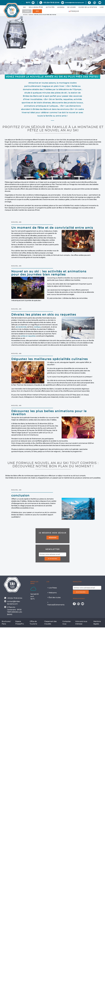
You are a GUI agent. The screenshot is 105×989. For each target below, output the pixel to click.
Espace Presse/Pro (19, 622)
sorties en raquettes (28, 336)
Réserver (52, 537)
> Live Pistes (52, 588)
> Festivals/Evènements (55, 603)
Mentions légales (97, 622)
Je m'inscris (52, 558)
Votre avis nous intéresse (81, 622)
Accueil (25, 14)
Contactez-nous (66, 622)
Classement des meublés (50, 622)
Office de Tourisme (33, 622)
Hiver (27, 11)
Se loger (71, 7)
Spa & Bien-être (36, 7)
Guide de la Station (88, 7)
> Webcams (52, 593)
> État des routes (54, 597)
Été (37, 11)
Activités (50, 7)
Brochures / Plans (6, 622)
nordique (37, 327)
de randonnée (21, 327)
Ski (24, 7)
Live (101, 7)
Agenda (60, 7)
